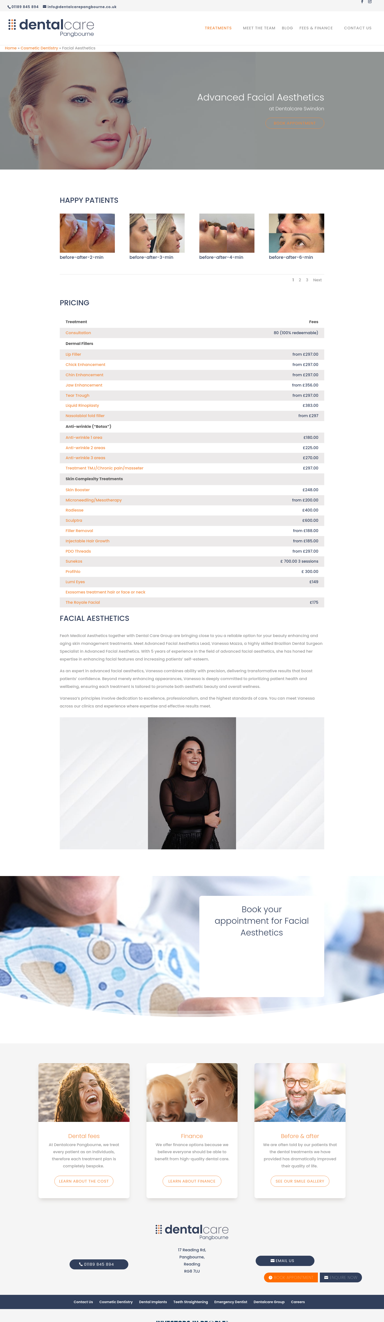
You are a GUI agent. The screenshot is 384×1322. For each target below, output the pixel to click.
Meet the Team (259, 28)
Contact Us (358, 28)
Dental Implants (153, 1301)
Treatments (218, 28)
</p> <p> (262, 964)
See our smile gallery (300, 1181)
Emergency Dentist (230, 1301)
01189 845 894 (99, 1264)
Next (317, 280)
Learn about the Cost (84, 1181)
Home (11, 48)
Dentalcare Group (269, 1301)
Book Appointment (295, 123)
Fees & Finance (316, 28)
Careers (298, 1301)
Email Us (285, 1261)
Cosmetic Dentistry (39, 48)
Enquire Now (341, 1277)
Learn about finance (192, 1181)
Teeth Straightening (190, 1301)
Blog (287, 28)
